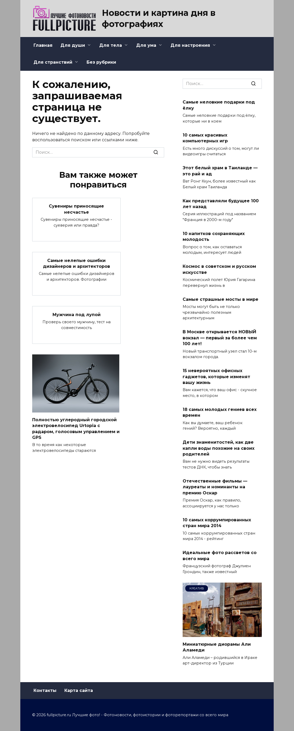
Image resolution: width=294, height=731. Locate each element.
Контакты (45, 690)
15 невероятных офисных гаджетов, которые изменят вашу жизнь (216, 376)
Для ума (146, 45)
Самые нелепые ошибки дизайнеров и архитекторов (76, 263)
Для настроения (190, 45)
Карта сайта (78, 690)
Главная (43, 45)
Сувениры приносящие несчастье (76, 209)
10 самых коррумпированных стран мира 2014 (217, 522)
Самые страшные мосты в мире (220, 299)
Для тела (110, 45)
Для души (72, 45)
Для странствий (53, 62)
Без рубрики (101, 62)
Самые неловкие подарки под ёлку (219, 105)
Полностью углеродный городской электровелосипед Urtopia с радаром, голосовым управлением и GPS (76, 428)
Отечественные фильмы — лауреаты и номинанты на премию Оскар (215, 487)
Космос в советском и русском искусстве (219, 269)
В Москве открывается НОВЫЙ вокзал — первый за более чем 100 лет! (220, 337)
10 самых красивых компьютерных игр (205, 137)
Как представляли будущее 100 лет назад (221, 203)
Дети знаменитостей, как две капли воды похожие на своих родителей (218, 448)
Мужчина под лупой (77, 314)
